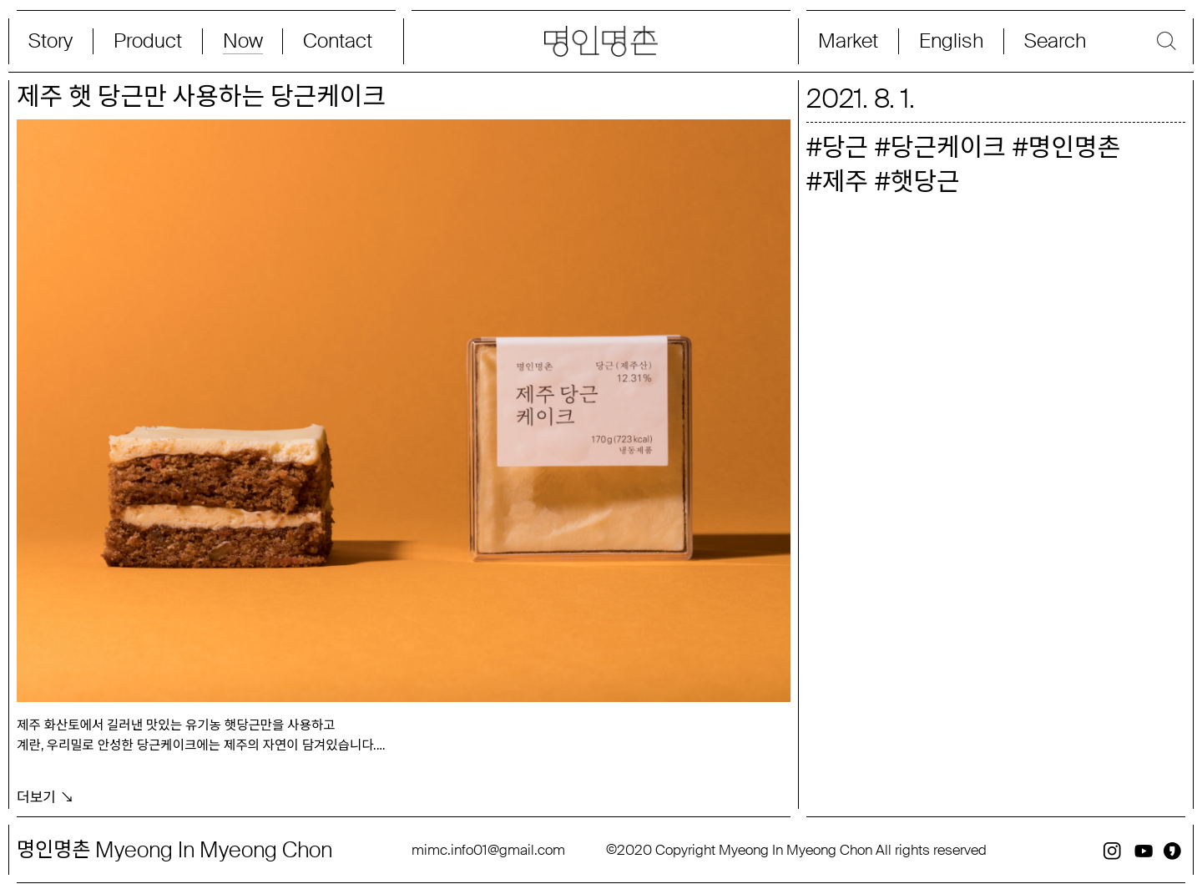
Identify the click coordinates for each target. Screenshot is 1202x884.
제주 (845, 181)
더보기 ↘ (45, 789)
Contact (337, 41)
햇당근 (925, 181)
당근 (845, 147)
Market (848, 41)
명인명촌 (1074, 147)
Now (243, 41)
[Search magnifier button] (1097, 41)
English (951, 41)
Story (50, 41)
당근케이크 (948, 147)
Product (148, 41)
